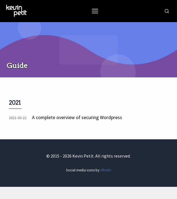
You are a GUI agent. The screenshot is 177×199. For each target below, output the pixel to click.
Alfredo (105, 170)
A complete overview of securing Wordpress (77, 117)
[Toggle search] (166, 11)
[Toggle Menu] (95, 11)
